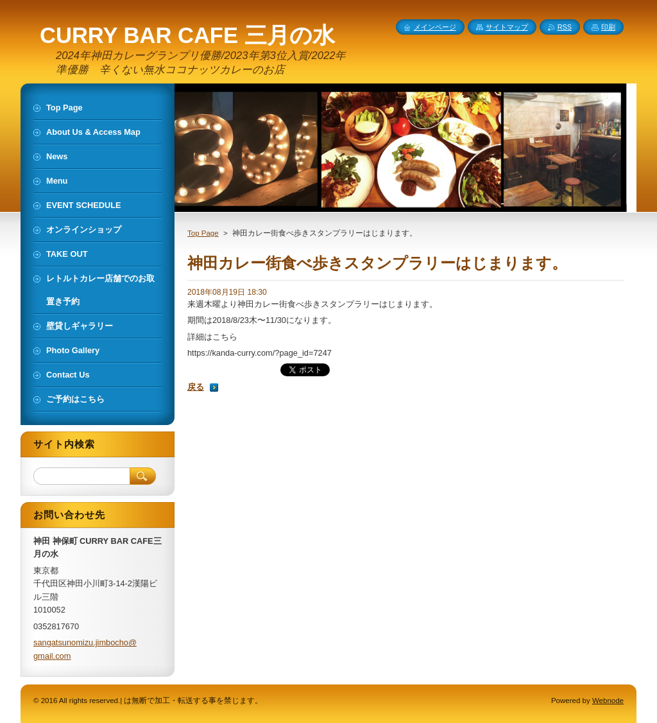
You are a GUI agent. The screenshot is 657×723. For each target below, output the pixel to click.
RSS (565, 27)
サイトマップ (507, 27)
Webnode (608, 700)
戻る (195, 387)
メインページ (435, 27)
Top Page (203, 233)
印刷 (608, 27)
